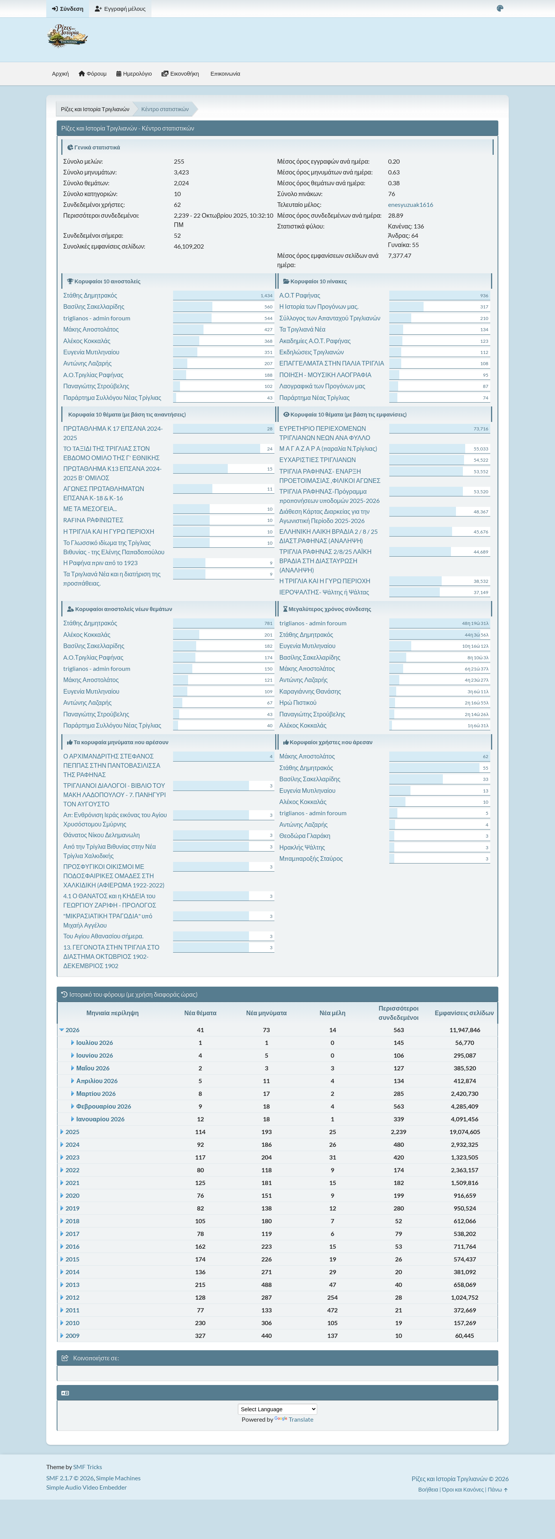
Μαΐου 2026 (92, 1068)
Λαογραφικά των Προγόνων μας (322, 385)
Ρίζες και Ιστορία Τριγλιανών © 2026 (460, 1478)
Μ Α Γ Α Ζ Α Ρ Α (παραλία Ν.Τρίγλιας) (328, 448)
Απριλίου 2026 (97, 1080)
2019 (72, 1208)
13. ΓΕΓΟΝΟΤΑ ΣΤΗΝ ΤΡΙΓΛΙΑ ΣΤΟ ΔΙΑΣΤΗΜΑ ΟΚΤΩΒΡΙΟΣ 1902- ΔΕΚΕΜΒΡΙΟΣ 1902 (111, 956)
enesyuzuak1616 (410, 204)
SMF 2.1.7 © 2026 (70, 1477)
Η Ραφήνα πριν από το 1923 (100, 562)
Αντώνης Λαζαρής (87, 363)
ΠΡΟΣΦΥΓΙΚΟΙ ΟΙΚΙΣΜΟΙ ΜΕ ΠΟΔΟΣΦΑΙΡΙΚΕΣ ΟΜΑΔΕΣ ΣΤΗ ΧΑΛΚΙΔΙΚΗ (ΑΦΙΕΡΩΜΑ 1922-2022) (114, 876)
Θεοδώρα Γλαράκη (304, 835)
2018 (72, 1220)
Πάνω (498, 1489)
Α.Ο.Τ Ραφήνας (299, 295)
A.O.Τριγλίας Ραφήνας (93, 374)
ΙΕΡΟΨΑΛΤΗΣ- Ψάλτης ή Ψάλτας (324, 592)
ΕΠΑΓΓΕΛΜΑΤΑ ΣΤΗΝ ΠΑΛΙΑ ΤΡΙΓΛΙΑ (331, 363)
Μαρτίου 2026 (96, 1093)
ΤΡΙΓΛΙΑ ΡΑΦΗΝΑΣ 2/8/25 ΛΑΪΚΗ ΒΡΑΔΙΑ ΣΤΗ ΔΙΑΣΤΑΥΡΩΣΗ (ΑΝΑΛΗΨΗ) (325, 561)
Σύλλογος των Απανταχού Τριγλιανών (329, 318)
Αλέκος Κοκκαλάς (86, 340)
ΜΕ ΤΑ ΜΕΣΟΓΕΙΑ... (90, 508)
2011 (72, 1310)
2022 (72, 1169)
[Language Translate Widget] (277, 1409)
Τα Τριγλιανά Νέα (302, 329)
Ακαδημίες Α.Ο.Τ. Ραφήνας (315, 340)
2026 (72, 1029)
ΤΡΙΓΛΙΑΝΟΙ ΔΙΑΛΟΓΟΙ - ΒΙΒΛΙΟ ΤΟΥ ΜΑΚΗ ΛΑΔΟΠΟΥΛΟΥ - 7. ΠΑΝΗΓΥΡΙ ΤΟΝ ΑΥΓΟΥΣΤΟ (114, 795)
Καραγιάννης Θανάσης (310, 691)
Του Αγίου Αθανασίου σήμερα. (103, 936)
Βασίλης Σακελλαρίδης (93, 306)
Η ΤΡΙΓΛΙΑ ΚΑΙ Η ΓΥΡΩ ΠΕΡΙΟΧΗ (108, 531)
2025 (72, 1131)
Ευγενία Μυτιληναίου (91, 352)
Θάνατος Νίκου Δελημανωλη (101, 834)
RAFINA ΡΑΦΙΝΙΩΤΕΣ (93, 519)
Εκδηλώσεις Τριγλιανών (311, 352)
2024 (72, 1144)
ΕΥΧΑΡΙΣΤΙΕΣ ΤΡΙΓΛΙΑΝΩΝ (317, 459)
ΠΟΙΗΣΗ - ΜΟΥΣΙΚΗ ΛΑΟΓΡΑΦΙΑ (325, 374)
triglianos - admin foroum (96, 318)
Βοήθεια (428, 1489)
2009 (72, 1335)
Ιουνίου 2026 (94, 1055)
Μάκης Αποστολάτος (91, 329)
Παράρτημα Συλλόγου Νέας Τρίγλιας (112, 397)
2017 (72, 1233)
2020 (72, 1195)
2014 (72, 1271)
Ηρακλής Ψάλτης (302, 847)
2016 (72, 1246)
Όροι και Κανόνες (463, 1489)
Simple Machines (118, 1477)
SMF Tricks (87, 1466)
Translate (293, 1419)
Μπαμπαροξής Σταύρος (311, 858)
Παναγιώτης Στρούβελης (96, 385)
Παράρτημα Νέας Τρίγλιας (314, 397)
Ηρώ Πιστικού (297, 702)
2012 (72, 1297)
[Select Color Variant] (500, 8)
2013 (72, 1284)
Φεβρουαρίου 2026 (103, 1106)
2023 (72, 1157)
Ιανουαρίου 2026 (100, 1119)
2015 (72, 1259)
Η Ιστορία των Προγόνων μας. (318, 306)
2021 (72, 1182)
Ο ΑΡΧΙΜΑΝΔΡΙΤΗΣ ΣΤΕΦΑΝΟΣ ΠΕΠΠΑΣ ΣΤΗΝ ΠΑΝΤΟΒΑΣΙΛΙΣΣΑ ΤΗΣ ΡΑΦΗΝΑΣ (111, 765)
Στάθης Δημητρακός (90, 295)
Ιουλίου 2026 (94, 1042)
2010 (72, 1322)
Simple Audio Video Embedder (86, 1487)
